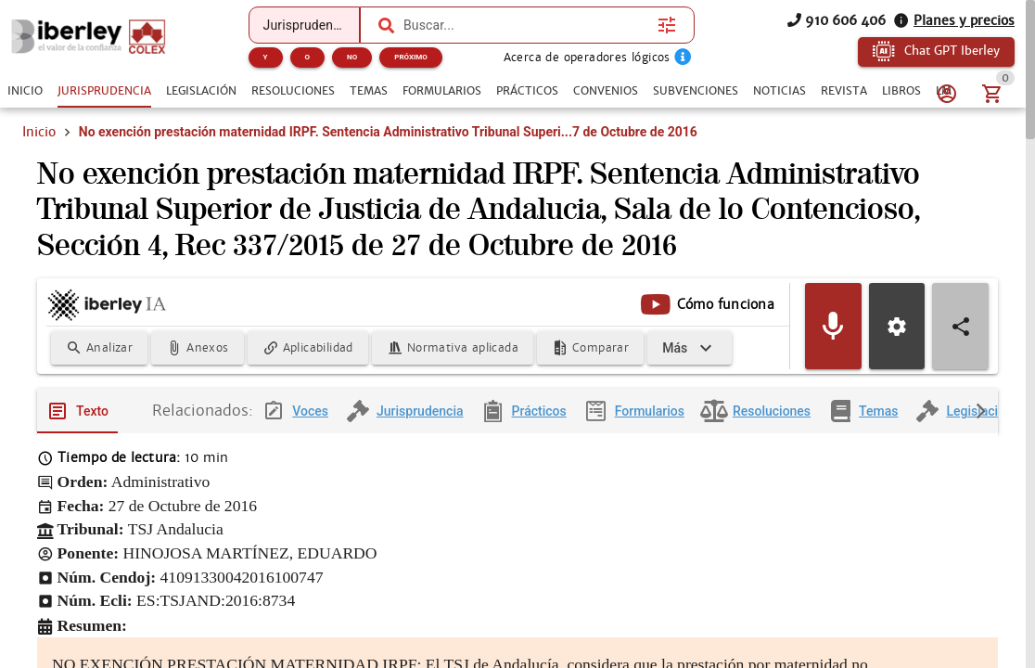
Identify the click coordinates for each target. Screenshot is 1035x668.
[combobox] (525, 25)
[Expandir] (689, 348)
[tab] (25, 91)
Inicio (39, 131)
